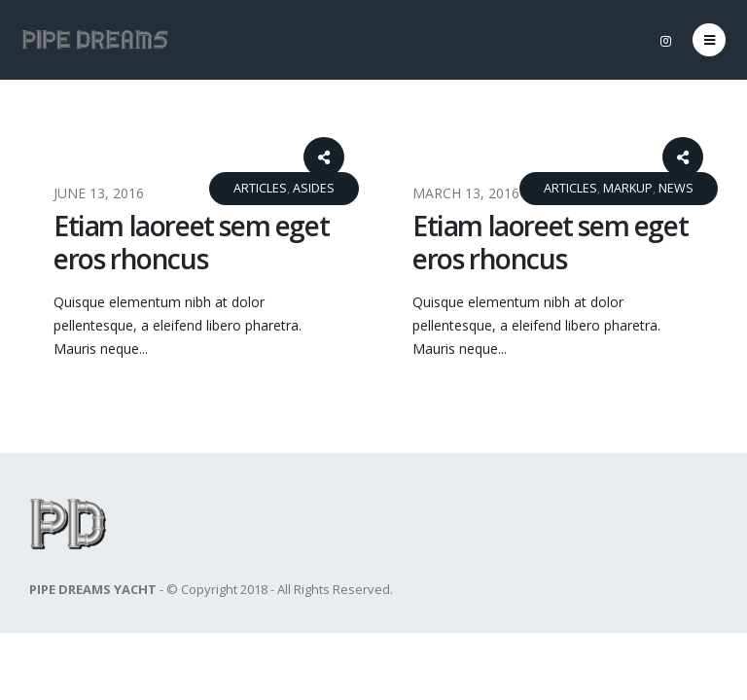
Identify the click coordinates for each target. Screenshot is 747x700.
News (676, 188)
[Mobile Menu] (709, 39)
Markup (628, 188)
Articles (260, 188)
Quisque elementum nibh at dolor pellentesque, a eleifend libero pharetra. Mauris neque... (177, 325)
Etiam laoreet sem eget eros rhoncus (191, 242)
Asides (314, 188)
